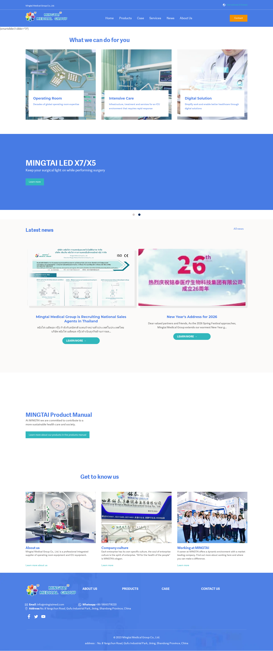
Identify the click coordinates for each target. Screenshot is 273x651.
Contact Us (210, 589)
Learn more (35, 181)
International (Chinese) (235, 4)
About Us (186, 18)
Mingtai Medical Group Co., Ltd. (40, 6)
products (130, 589)
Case (140, 18)
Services (155, 18)
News (170, 18)
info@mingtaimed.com (50, 604)
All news (239, 228)
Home (109, 18)
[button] (81, 340)
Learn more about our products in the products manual (57, 434)
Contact (238, 18)
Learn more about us (37, 565)
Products (125, 18)
